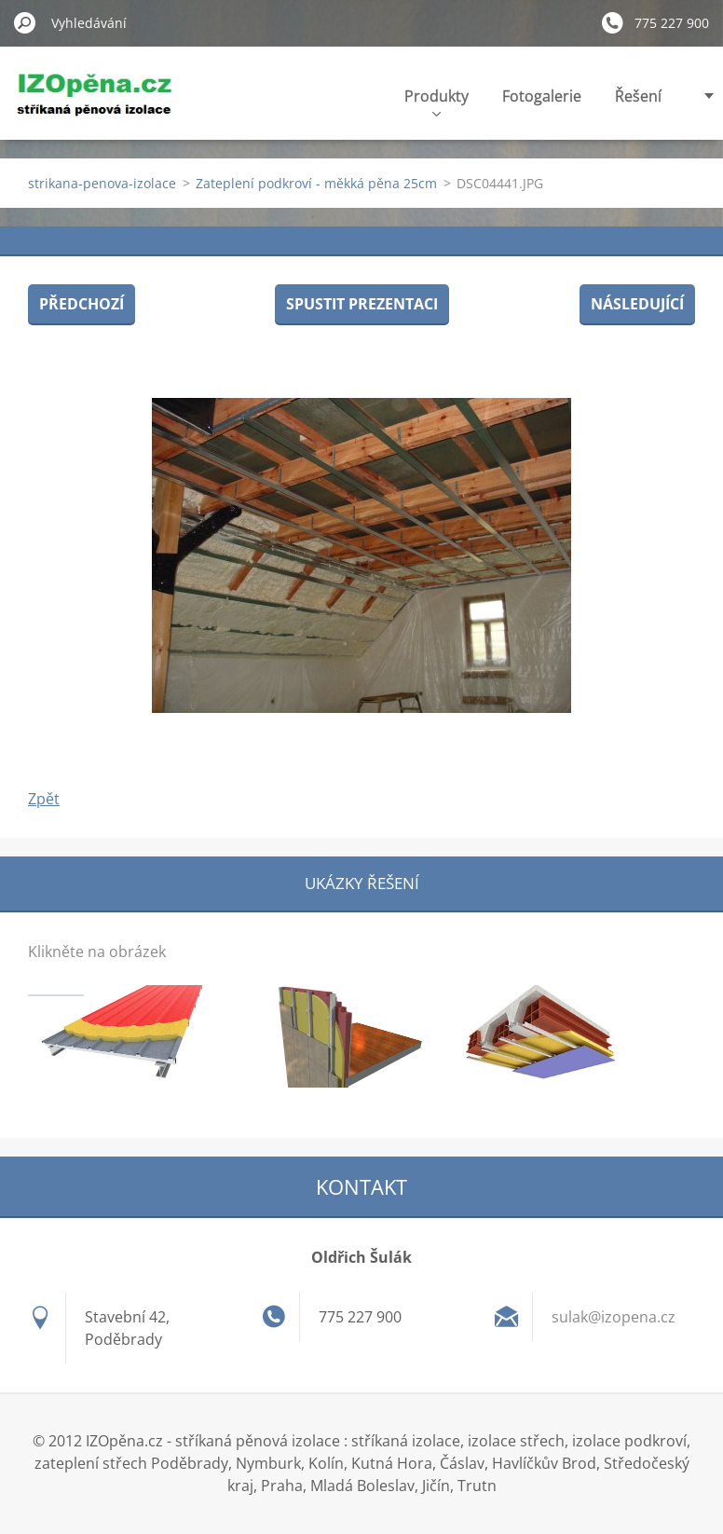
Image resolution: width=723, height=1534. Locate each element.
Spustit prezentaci (362, 304)
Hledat (25, 22)
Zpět (44, 798)
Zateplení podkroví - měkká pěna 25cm (316, 183)
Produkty (436, 101)
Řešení (638, 96)
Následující (637, 304)
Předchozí (81, 304)
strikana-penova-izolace (102, 183)
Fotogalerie (541, 96)
